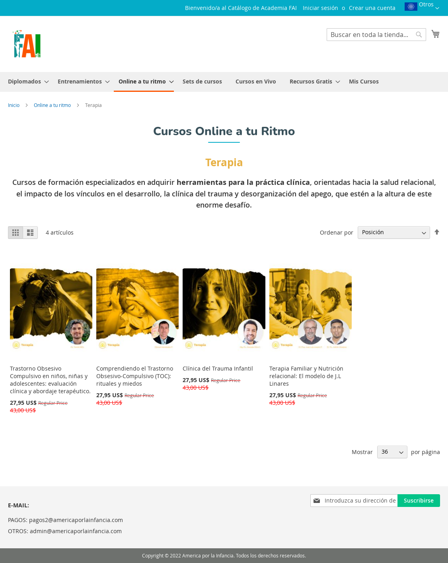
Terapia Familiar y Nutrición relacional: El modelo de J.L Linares (306, 376)
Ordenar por (336, 232)
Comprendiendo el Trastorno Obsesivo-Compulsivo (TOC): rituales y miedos (134, 376)
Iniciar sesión (320, 8)
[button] (421, 9)
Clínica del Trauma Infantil (218, 368)
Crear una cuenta (372, 8)
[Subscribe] (418, 500)
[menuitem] (26, 81)
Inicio (14, 105)
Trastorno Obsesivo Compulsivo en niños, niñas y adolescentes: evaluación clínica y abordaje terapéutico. (50, 380)
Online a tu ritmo (53, 105)
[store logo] (26, 43)
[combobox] (376, 34)
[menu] (224, 82)
